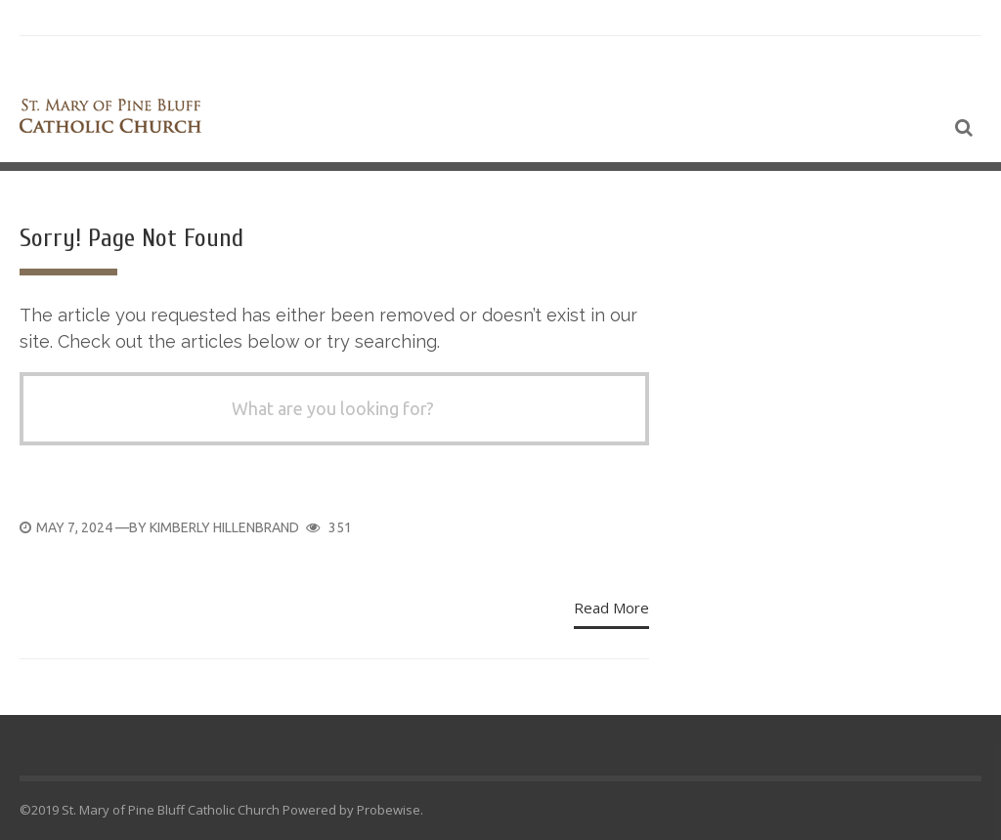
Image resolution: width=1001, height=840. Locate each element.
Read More (611, 607)
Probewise (388, 810)
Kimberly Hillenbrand (224, 527)
